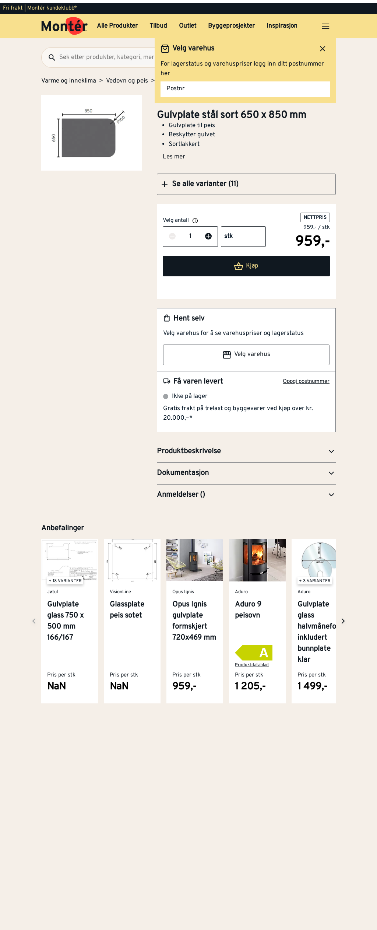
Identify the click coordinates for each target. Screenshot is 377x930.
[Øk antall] (208, 234)
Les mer (174, 154)
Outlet (187, 23)
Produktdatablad (252, 662)
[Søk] (49, 54)
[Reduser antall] (172, 234)
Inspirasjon (282, 23)
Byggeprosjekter (231, 23)
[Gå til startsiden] (64, 23)
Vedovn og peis (127, 78)
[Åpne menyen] (325, 23)
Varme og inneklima (68, 78)
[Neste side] (33, 618)
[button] (246, 181)
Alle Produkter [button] (117, 23)
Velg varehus (246, 351)
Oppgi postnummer (306, 378)
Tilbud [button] (158, 23)
